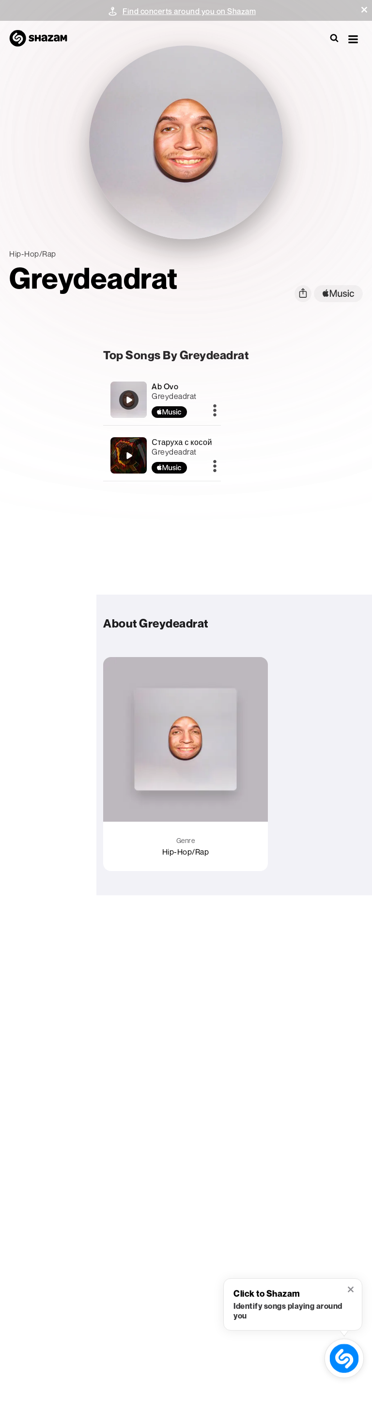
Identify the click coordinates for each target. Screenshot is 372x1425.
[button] (364, 10)
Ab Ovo (165, 386)
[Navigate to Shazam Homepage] (43, 39)
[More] (215, 411)
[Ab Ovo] (129, 400)
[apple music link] (338, 293)
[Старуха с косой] (129, 455)
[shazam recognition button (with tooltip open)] (344, 1358)
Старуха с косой (182, 442)
